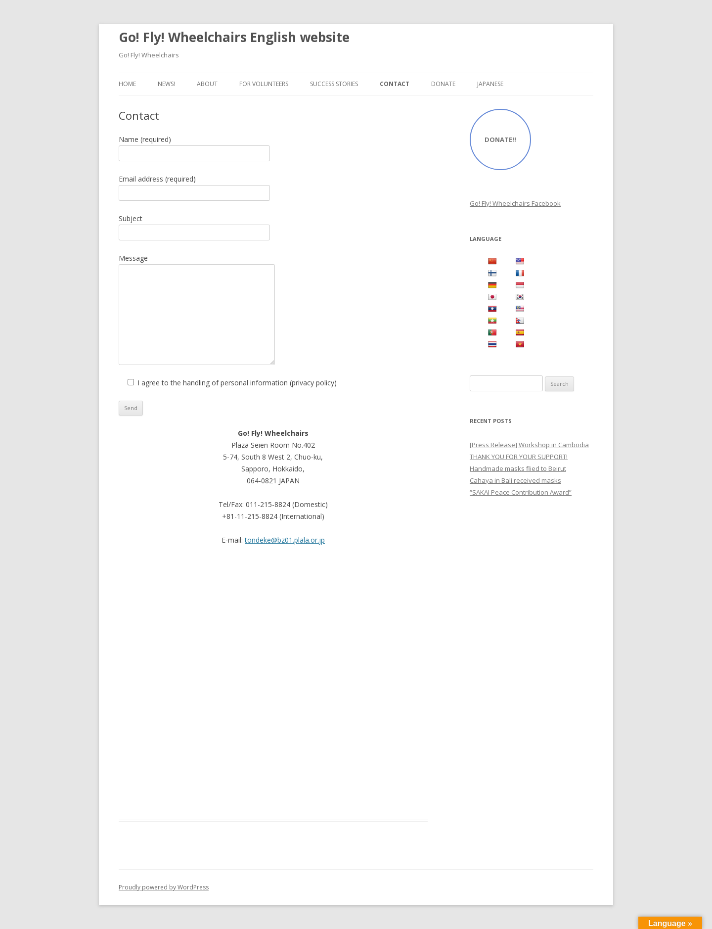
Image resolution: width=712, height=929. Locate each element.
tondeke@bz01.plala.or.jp (285, 540)
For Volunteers (263, 84)
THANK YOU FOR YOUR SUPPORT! (519, 456)
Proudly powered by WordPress (164, 887)
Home (127, 84)
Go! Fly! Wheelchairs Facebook (515, 203)
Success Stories (334, 84)
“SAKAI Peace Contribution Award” (521, 492)
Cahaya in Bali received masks (515, 480)
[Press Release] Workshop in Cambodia (529, 444)
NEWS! (166, 84)
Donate (443, 84)
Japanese (490, 84)
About (207, 84)
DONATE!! (500, 139)
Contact (394, 84)
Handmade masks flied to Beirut (518, 468)
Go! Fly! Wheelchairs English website (234, 37)
